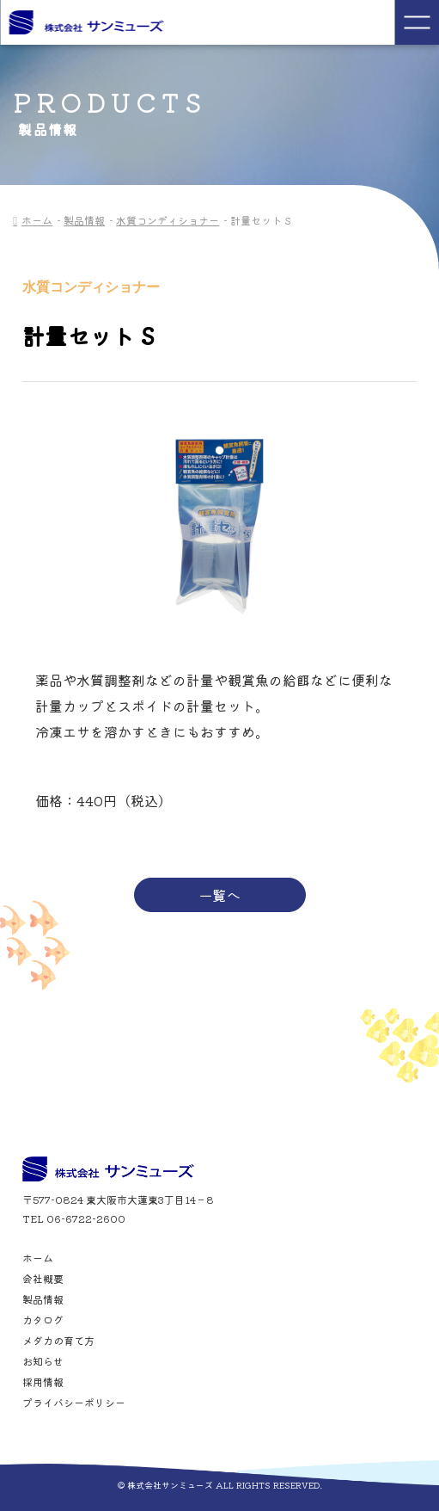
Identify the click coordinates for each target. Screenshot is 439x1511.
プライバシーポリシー (73, 1402)
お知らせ (43, 1361)
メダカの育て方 (58, 1340)
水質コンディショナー (167, 220)
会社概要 (43, 1279)
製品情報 (84, 220)
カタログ (43, 1320)
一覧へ (219, 895)
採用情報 (43, 1382)
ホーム (36, 220)
